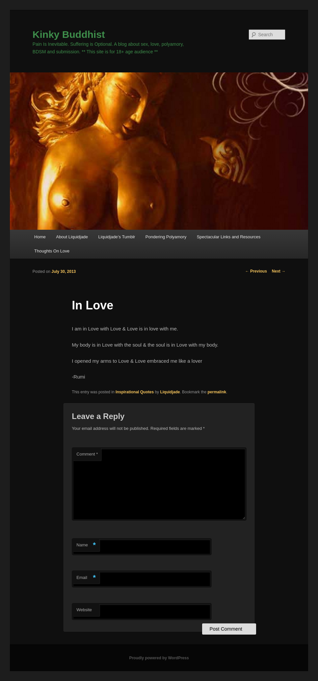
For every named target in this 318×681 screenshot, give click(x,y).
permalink (216, 392)
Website (84, 609)
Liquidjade (170, 392)
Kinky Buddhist (69, 34)
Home (40, 236)
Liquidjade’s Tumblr (116, 236)
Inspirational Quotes (135, 392)
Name (86, 545)
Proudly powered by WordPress (159, 658)
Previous (256, 271)
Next (278, 271)
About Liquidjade (72, 236)
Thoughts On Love (51, 251)
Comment (87, 454)
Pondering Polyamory (166, 236)
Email (86, 578)
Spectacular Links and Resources (229, 236)
